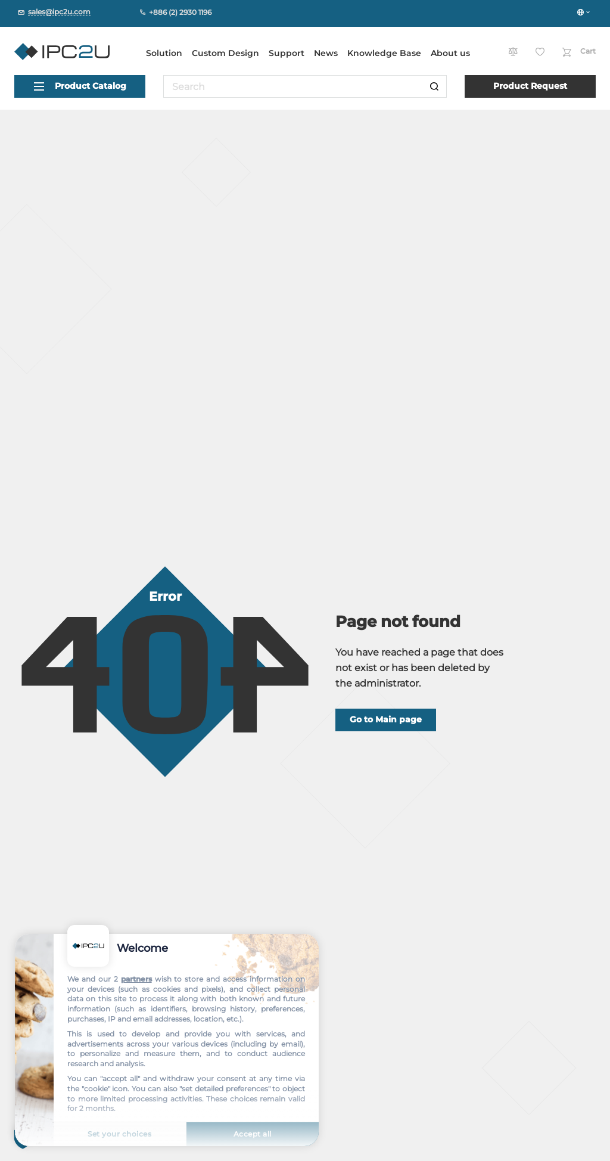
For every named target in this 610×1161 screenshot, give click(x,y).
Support (286, 53)
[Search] (434, 86)
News (326, 53)
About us (450, 53)
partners (136, 978)
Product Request (530, 85)
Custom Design (225, 53)
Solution (164, 53)
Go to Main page (386, 719)
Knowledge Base (384, 53)
